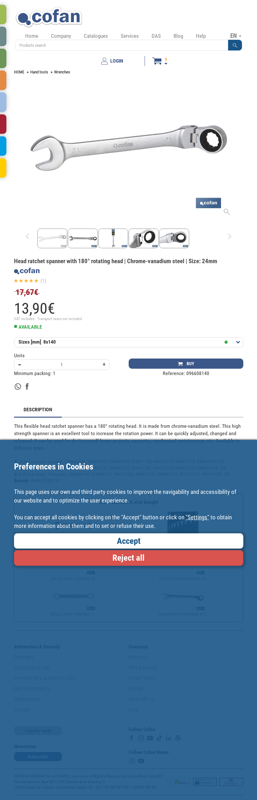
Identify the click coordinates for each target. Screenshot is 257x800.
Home (31, 36)
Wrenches (62, 72)
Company (61, 36)
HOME (19, 72)
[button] (235, 45)
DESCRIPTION (38, 410)
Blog (178, 36)
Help (201, 36)
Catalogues (96, 36)
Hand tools (39, 72)
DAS (156, 36)
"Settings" (197, 517)
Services (130, 36)
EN (235, 35)
